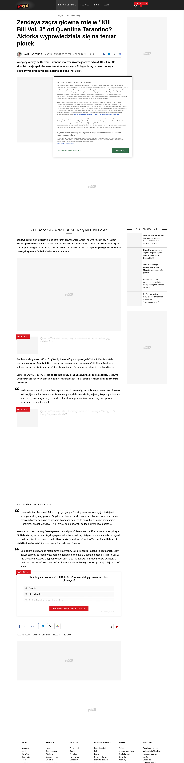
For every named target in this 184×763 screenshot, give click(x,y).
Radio (122, 740)
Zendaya (67, 633)
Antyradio (61, 13)
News (27, 633)
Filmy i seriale (70, 13)
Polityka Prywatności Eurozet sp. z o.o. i (86, 114)
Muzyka (74, 740)
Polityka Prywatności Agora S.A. (110, 114)
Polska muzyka (102, 740)
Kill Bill (57, 633)
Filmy (78, 13)
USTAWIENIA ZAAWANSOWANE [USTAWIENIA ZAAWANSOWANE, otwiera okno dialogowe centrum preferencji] (69, 150)
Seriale (50, 740)
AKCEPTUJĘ (120, 150)
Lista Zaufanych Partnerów (66, 143)
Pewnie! (30, 585)
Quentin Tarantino (41, 633)
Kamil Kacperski (32, 51)
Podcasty (148, 740)
